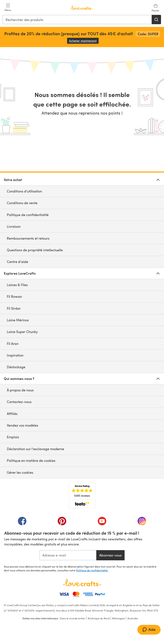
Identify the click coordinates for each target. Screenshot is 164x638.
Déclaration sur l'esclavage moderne (35, 449)
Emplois (13, 437)
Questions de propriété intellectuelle (35, 250)
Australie (132, 618)
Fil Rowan (14, 296)
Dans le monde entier (72, 618)
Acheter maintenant (84, 41)
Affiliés (12, 413)
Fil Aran (13, 343)
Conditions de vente (22, 203)
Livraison (14, 226)
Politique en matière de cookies (31, 460)
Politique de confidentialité (28, 214)
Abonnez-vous (110, 555)
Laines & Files (17, 284)
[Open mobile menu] (8, 8)
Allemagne (118, 618)
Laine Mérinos (18, 320)
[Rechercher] (156, 19)
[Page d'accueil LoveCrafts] (82, 582)
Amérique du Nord (98, 618)
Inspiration (15, 355)
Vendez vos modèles (22, 425)
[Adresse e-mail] (67, 555)
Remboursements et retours (28, 238)
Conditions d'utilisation (24, 191)
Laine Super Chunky (22, 331)
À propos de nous (20, 390)
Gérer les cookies (20, 472)
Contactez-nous (19, 401)
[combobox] (77, 19)
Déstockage (16, 367)
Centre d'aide (17, 261)
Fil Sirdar (14, 308)
